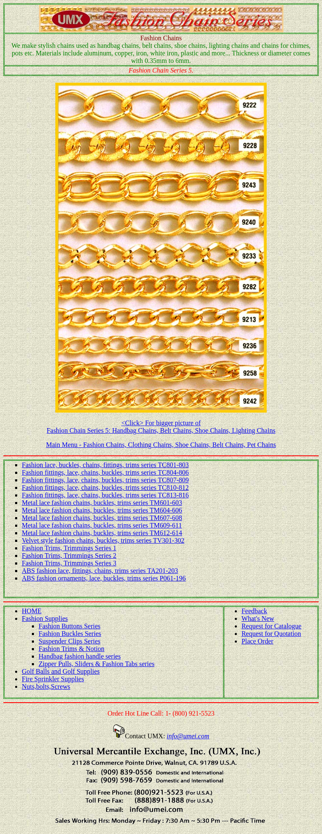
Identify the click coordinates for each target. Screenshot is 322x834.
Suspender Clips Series (70, 641)
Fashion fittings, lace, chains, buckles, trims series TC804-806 (105, 472)
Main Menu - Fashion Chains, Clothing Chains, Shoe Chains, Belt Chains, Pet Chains (161, 444)
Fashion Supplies (45, 618)
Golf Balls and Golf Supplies (61, 671)
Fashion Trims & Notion (71, 648)
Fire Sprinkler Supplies (53, 678)
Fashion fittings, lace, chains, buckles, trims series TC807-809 (105, 480)
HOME (32, 610)
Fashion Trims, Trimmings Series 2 (69, 555)
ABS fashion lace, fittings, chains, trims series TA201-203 (100, 570)
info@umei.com (188, 736)
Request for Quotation (271, 633)
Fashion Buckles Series (70, 633)
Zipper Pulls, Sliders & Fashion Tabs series (96, 663)
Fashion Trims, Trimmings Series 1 (69, 548)
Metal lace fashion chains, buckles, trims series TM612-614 (102, 532)
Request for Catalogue (271, 626)
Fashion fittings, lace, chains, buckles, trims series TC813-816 (105, 495)
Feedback (254, 610)
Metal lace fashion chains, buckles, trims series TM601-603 (102, 502)
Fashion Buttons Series (70, 626)
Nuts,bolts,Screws (46, 686)
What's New (258, 618)
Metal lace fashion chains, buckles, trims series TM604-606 (102, 510)
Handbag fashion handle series (80, 656)
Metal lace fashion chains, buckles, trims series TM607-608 (102, 517)
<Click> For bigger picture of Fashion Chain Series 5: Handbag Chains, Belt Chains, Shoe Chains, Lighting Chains (161, 426)
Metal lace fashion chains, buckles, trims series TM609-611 (102, 525)
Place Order (257, 641)
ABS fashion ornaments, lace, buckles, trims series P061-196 (104, 578)
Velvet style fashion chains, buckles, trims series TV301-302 (103, 540)
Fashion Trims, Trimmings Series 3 (69, 563)
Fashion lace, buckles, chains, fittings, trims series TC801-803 (105, 464)
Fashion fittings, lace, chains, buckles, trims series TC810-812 (105, 487)
